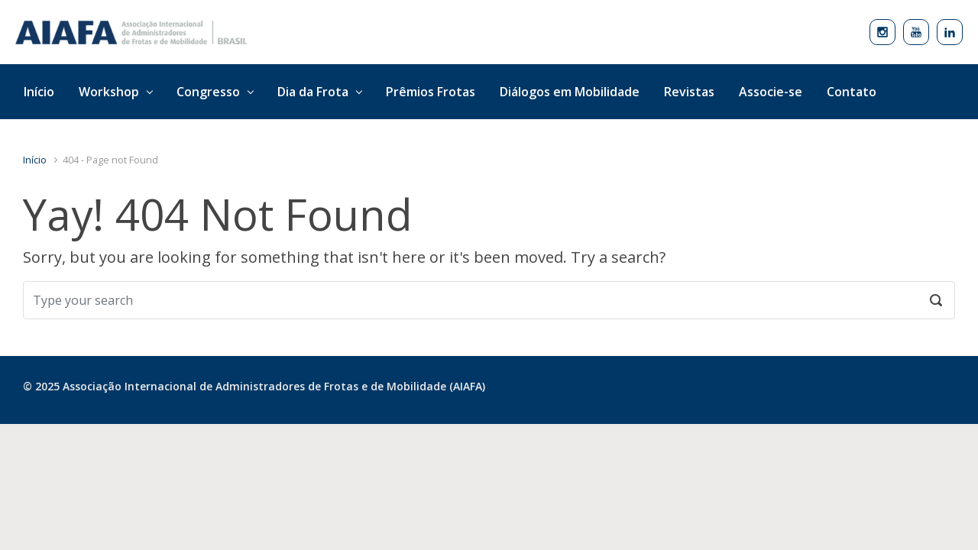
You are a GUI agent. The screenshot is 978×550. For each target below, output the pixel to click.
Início (35, 160)
